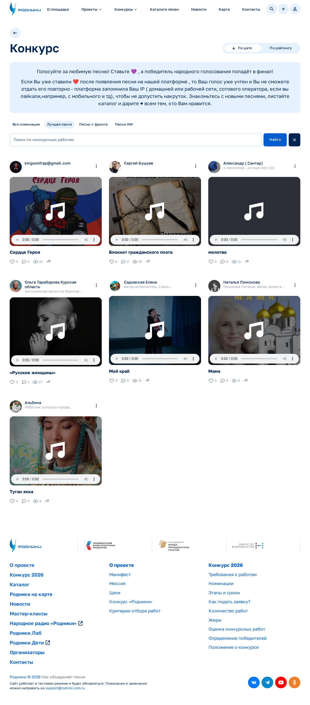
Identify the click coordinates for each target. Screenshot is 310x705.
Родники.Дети (30, 643)
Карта (224, 9)
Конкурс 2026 (26, 575)
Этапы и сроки (224, 592)
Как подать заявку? (229, 601)
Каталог (19, 584)
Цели (114, 592)
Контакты (251, 9)
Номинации (221, 583)
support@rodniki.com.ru (65, 688)
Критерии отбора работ (135, 610)
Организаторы (27, 652)
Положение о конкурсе (234, 647)
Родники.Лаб (25, 633)
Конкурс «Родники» (130, 601)
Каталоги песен (164, 9)
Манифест (120, 574)
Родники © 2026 (25, 677)
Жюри (215, 620)
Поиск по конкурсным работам (44, 140)
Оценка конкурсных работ (237, 629)
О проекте (22, 565)
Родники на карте (31, 594)
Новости (198, 9)
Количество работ (228, 610)
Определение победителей (238, 638)
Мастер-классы (28, 614)
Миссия (117, 583)
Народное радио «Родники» (46, 623)
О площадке (58, 9)
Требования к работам (233, 574)
